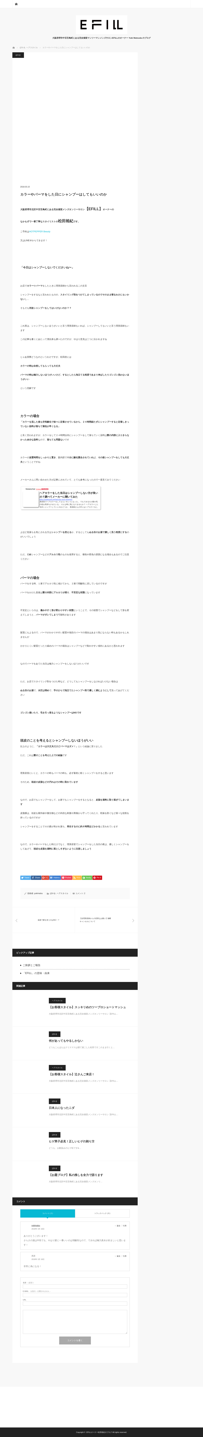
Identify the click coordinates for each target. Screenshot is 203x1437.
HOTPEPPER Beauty (39, 231)
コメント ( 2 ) (47, 1213)
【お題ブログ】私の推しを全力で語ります (76, 1175)
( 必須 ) (28, 1283)
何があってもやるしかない (66, 1040)
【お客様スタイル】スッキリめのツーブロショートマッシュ (87, 1007)
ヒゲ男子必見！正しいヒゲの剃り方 (72, 1141)
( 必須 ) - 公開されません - (37, 1291)
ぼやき (18, 55)
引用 (124, 1226)
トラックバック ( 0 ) (102, 1213)
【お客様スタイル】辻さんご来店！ (72, 1074)
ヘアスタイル (62, 893)
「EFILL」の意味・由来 (36, 973)
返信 (118, 1226)
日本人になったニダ (62, 1107)
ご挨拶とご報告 (31, 965)
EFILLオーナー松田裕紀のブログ (99, 1432)
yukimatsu (38, 893)
